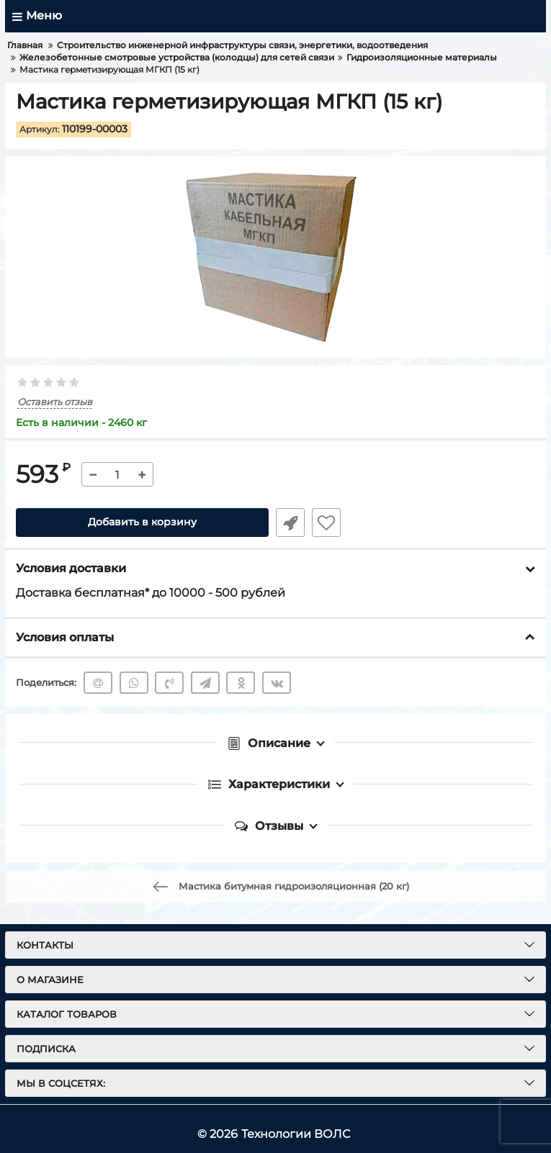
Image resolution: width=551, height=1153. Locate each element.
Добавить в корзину (142, 522)
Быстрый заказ (290, 522)
